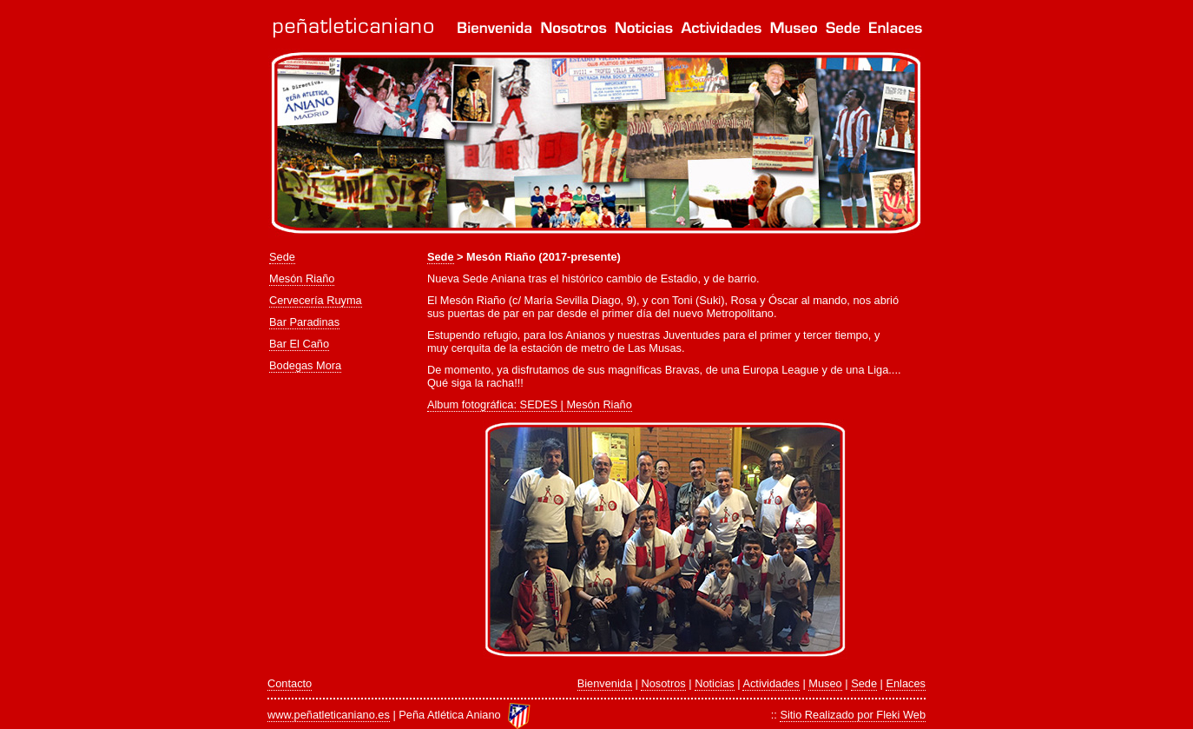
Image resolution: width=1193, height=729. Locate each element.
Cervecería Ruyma (315, 300)
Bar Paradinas (304, 321)
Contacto (289, 683)
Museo (824, 683)
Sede (282, 256)
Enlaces (906, 683)
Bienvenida (604, 683)
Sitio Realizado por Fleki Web (853, 714)
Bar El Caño (299, 343)
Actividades (770, 683)
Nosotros (663, 683)
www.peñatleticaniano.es (328, 714)
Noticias (715, 683)
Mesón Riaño (301, 278)
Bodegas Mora (305, 365)
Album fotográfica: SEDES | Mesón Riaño (529, 404)
